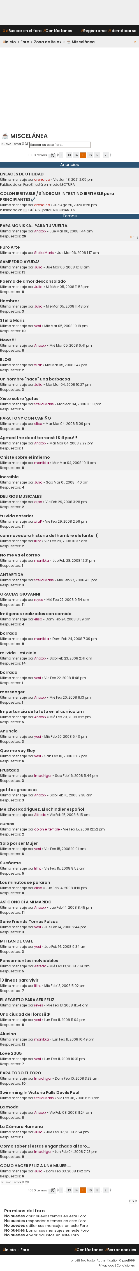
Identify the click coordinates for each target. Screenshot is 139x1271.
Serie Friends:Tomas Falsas (29, 921)
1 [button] (61, 155)
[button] (52, 156)
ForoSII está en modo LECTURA (49, 184)
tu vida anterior (16, 516)
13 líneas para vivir (19, 980)
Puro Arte (10, 247)
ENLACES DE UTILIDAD (22, 174)
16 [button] (90, 155)
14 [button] (76, 155)
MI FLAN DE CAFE (16, 941)
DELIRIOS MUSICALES (21, 496)
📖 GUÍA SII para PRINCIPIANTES (49, 210)
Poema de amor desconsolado (33, 281)
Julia (38, 267)
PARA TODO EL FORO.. (21, 1073)
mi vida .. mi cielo (18, 653)
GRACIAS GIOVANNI (20, 594)
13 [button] (69, 155)
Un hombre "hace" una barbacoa (35, 379)
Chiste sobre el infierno (25, 457)
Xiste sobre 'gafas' (20, 398)
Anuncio (9, 731)
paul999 (128, 1260)
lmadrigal (43, 775)
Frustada (9, 770)
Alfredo (40, 814)
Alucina (8, 1034)
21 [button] (106, 155)
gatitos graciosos (19, 789)
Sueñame (10, 863)
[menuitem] (23, 31)
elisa (38, 423)
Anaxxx (40, 231)
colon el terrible (47, 829)
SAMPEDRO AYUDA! (19, 262)
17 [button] (97, 155)
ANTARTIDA (11, 574)
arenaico (42, 179)
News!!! (8, 340)
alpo (38, 501)
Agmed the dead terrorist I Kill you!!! (38, 438)
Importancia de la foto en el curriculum (42, 711)
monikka (41, 462)
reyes (38, 599)
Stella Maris (44, 252)
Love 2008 (11, 1053)
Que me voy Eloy (17, 750)
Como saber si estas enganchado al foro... (45, 1146)
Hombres (10, 301)
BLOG (5, 359)
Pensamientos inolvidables (29, 960)
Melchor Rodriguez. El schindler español (42, 809)
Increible (9, 477)
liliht (37, 541)
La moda (9, 1107)
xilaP (38, 365)
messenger (12, 692)
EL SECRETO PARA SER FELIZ (27, 1000)
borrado (8, 633)
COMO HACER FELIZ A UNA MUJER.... (35, 1165)
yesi (37, 325)
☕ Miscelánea (24, 136)
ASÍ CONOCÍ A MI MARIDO (26, 902)
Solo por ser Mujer (19, 843)
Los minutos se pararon (25, 882)
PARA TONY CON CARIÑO (25, 418)
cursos (7, 824)
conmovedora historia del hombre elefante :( (49, 535)
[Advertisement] (69, 89)
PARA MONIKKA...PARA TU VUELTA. (34, 226)
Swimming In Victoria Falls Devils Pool (39, 1092)
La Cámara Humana (21, 1126)
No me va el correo (20, 555)
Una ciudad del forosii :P (25, 1014)
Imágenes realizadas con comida (35, 614)
